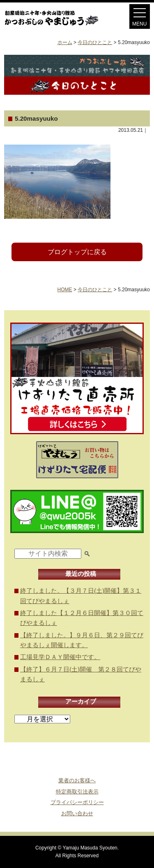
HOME (64, 289)
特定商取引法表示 (77, 791)
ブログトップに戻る (77, 251)
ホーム (64, 42)
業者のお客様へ (77, 780)
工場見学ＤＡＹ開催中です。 (60, 656)
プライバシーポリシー (77, 802)
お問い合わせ (77, 813)
